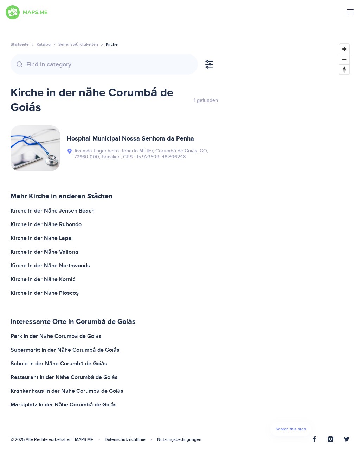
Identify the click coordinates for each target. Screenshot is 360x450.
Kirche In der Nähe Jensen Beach (53, 210)
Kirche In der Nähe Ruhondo (46, 224)
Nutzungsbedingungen (179, 439)
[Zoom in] (344, 49)
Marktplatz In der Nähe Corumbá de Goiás (64, 404)
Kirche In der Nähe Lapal (42, 238)
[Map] (291, 241)
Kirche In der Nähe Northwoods (50, 265)
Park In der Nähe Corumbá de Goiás (56, 336)
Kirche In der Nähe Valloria (44, 251)
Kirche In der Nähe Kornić (43, 279)
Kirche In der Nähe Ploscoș (45, 292)
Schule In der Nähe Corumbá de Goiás (59, 363)
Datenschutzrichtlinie (125, 439)
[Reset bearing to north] (344, 69)
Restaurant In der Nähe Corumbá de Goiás (64, 377)
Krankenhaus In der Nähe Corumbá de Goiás (67, 390)
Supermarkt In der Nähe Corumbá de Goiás (65, 349)
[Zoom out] (344, 59)
